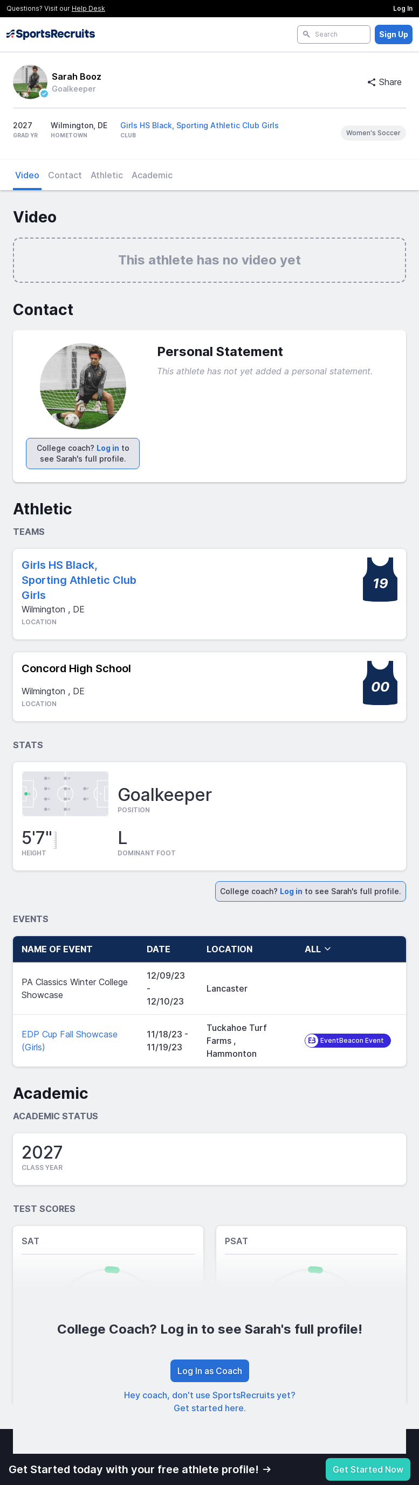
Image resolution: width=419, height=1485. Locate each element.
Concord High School (76, 668)
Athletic (107, 175)
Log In (403, 8)
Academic (152, 175)
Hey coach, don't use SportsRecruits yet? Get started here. (210, 1401)
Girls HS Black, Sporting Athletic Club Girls (199, 125)
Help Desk (88, 8)
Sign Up (393, 34)
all (318, 949)
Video (27, 175)
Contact (65, 175)
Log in (108, 447)
